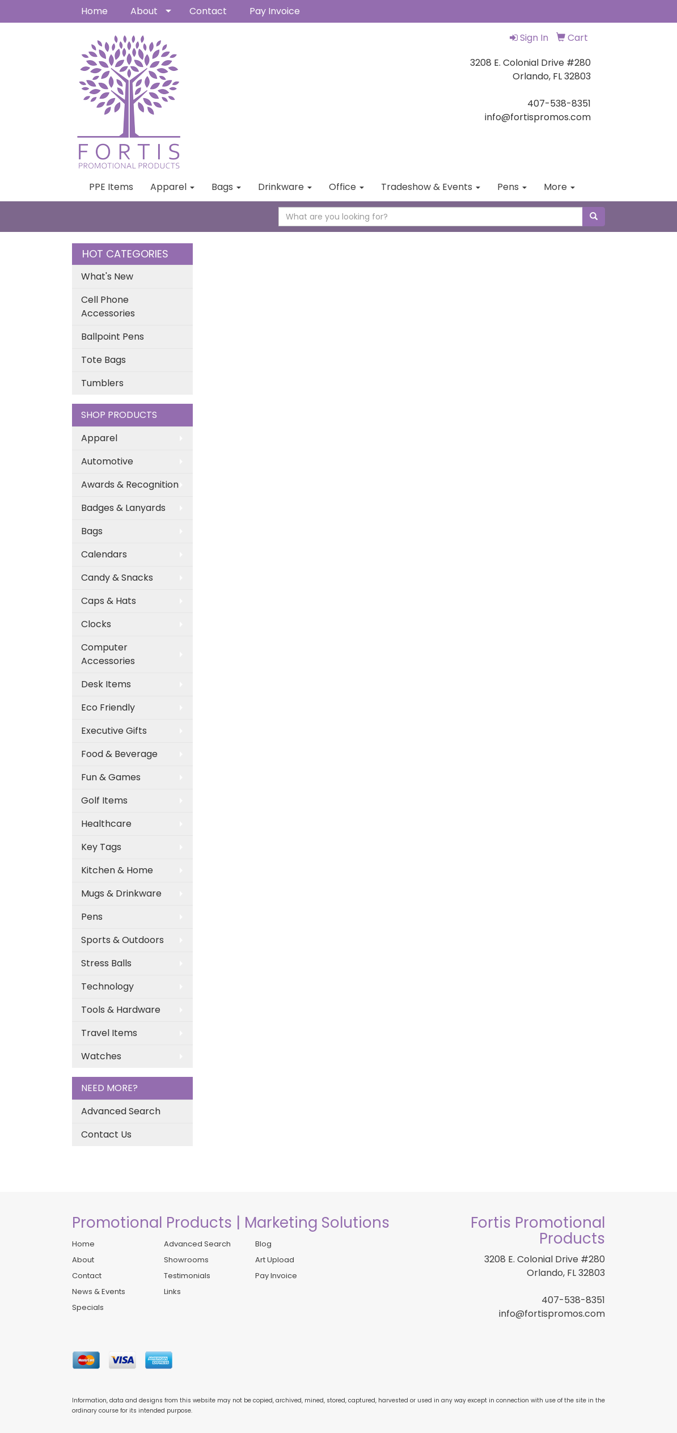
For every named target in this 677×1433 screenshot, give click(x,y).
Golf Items (104, 800)
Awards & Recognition (130, 484)
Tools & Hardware (120, 1009)
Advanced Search (120, 1111)
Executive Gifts (114, 730)
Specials (88, 1307)
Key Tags (101, 846)
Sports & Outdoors (122, 939)
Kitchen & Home (117, 870)
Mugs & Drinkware (121, 893)
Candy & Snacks (117, 577)
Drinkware (285, 186)
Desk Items (106, 684)
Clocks (96, 624)
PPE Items (111, 186)
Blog (263, 1243)
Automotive (107, 461)
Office (346, 186)
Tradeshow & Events (430, 186)
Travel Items (109, 1032)
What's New (107, 276)
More (559, 186)
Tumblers (102, 383)
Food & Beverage (119, 753)
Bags (226, 186)
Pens (512, 186)
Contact (208, 11)
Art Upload (274, 1259)
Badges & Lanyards (123, 507)
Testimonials (187, 1275)
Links (172, 1291)
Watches (101, 1056)
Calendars (104, 554)
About (144, 11)
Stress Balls (106, 963)
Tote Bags (103, 359)
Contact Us (106, 1134)
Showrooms (186, 1259)
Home (94, 11)
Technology (107, 986)
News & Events (98, 1291)
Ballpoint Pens (112, 336)
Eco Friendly (108, 707)
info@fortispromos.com (552, 1313)
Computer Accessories (108, 654)
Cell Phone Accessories (108, 306)
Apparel (172, 186)
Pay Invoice (274, 11)
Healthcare (106, 823)
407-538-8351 (573, 1300)
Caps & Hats (108, 600)
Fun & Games (111, 777)
